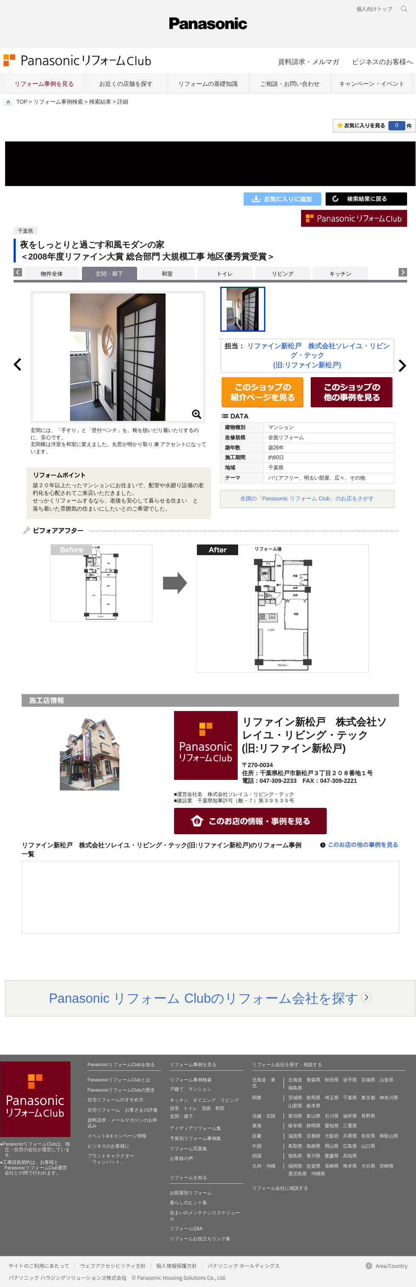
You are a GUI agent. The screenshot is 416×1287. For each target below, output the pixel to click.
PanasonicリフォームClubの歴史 (121, 1089)
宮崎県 (386, 1165)
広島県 (350, 1146)
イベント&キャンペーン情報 (116, 1135)
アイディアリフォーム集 (195, 1128)
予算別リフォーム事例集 (195, 1138)
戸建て (177, 1089)
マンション (199, 1089)
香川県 (313, 1155)
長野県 (368, 1115)
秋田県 (332, 1079)
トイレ (224, 274)
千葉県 (350, 1097)
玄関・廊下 (181, 1116)
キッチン (340, 274)
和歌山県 (388, 1135)
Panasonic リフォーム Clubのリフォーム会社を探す (204, 998)
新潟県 (295, 1115)
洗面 (206, 1108)
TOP (22, 102)
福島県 (295, 1087)
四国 (256, 1155)
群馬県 (313, 1097)
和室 (167, 274)
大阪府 (332, 1135)
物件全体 (52, 274)
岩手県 (350, 1079)
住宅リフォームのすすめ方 (115, 1099)
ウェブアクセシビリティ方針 (113, 1265)
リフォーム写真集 (188, 1148)
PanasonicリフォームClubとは (118, 1079)
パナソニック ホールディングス (244, 1265)
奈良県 (368, 1135)
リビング (283, 274)
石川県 (332, 1115)
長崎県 (332, 1165)
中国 (256, 1146)
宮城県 (368, 1079)
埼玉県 (332, 1097)
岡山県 (332, 1146)
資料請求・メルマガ (308, 61)
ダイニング (204, 1100)
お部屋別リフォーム (191, 1192)
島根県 (313, 1146)
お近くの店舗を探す (126, 83)
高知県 (350, 1155)
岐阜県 (295, 1125)
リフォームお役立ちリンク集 (200, 1238)
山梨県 (295, 1105)
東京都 (368, 1097)
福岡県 (295, 1165)
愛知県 (332, 1125)
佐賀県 (313, 1165)
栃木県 (313, 1105)
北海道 (295, 1079)
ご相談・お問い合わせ (290, 83)
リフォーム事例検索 (58, 102)
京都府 (313, 1135)
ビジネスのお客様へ (382, 61)
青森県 (313, 1079)
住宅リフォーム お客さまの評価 (122, 1109)
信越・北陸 (263, 1115)
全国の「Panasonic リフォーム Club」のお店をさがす (307, 498)
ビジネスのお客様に (108, 1146)
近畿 (256, 1135)
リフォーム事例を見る (44, 83)
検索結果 (100, 102)
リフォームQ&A (186, 1228)
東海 (256, 1125)
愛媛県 (332, 1155)
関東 (256, 1097)
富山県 (313, 1115)
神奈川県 (388, 1097)
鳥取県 (295, 1146)
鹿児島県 (297, 1173)
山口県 (368, 1146)
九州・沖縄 (263, 1165)
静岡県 (313, 1125)
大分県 (368, 1165)
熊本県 (350, 1165)
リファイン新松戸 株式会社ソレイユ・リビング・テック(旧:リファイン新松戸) (318, 355)
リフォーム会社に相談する (280, 1188)
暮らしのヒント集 (188, 1202)
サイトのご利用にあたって (38, 1265)
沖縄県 (318, 1173)
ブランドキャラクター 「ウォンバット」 (110, 1158)
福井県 (350, 1115)
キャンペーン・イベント (372, 83)
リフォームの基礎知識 (208, 83)
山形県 (386, 1079)
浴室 (174, 1108)
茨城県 (295, 1097)
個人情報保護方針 (176, 1265)
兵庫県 (350, 1135)
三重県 (350, 1125)
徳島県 (295, 1155)
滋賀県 (295, 1135)
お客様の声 (181, 1158)
